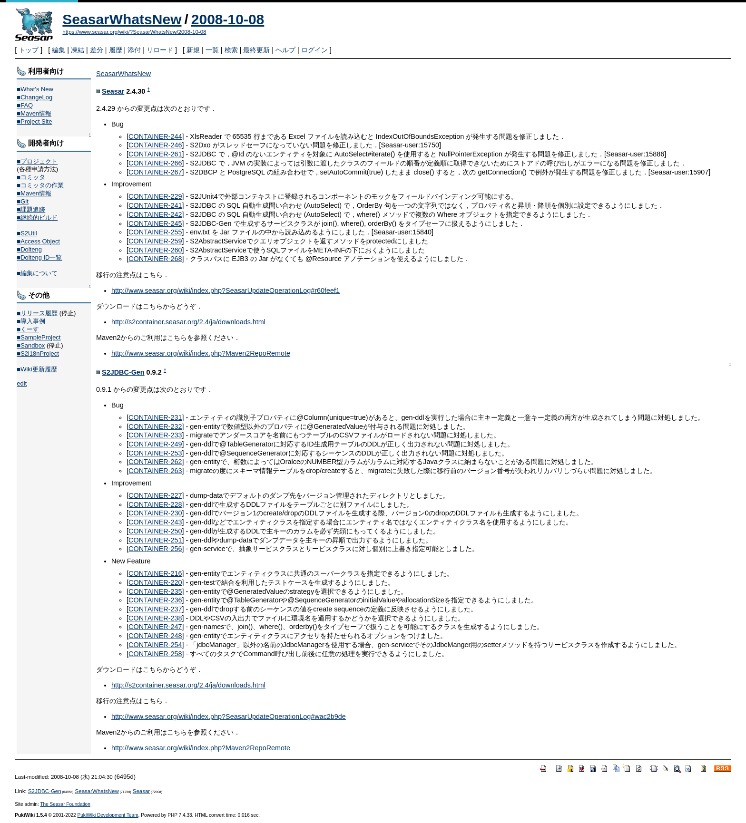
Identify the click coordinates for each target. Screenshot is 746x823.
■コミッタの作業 (40, 185)
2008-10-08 (227, 19)
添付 (134, 50)
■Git (22, 201)
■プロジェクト (37, 161)
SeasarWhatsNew (121, 19)
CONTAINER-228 (155, 504)
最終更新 (256, 50)
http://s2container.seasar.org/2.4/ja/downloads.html (188, 322)
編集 (58, 50)
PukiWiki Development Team (108, 815)
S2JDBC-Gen (123, 372)
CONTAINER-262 (155, 461)
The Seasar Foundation (65, 804)
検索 (231, 50)
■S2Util (27, 233)
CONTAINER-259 (155, 241)
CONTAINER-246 (155, 145)
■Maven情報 (34, 113)
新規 (193, 50)
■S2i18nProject (38, 353)
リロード (160, 50)
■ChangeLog (34, 97)
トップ (29, 50)
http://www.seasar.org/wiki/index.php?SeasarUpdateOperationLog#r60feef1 (225, 290)
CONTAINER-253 (155, 453)
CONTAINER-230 (155, 513)
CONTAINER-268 (155, 258)
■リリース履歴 (37, 313)
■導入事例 (31, 321)
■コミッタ (31, 177)
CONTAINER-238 (155, 618)
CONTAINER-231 (155, 417)
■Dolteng (29, 249)
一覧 (212, 50)
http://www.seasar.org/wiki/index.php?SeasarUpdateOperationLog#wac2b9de (228, 716)
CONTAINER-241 (155, 205)
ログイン (314, 50)
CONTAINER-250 (155, 531)
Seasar (113, 91)
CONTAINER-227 (155, 495)
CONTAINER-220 (155, 582)
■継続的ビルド (37, 217)
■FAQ (25, 105)
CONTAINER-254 (155, 645)
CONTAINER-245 (155, 223)
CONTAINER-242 (155, 214)
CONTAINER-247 (155, 626)
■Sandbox (31, 345)
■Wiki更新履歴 (37, 369)
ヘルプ (285, 50)
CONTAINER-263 (155, 470)
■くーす (28, 329)
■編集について (37, 273)
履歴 (115, 50)
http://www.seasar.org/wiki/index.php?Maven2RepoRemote (200, 353)
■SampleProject (38, 337)
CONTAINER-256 (155, 548)
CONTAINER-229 (155, 196)
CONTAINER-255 (155, 232)
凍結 (77, 50)
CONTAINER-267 (155, 172)
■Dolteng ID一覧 (39, 257)
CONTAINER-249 (155, 444)
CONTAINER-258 (155, 654)
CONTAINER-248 (155, 635)
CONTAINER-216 (155, 573)
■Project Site (34, 121)
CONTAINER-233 (155, 435)
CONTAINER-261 (155, 154)
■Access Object (38, 241)
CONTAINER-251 (155, 540)
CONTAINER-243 (155, 522)
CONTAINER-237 (155, 609)
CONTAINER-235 (155, 591)
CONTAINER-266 (155, 163)
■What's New (35, 89)
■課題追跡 (31, 209)
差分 (96, 50)
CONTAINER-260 (155, 250)
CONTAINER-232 (155, 426)
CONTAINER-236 (155, 600)
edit (22, 383)
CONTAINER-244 (155, 136)
